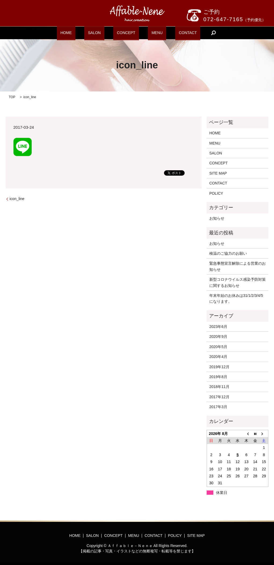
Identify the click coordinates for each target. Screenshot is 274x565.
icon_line (17, 199)
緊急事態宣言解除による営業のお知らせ (237, 266)
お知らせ (216, 218)
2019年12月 (219, 367)
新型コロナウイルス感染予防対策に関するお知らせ (237, 282)
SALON (101, 33)
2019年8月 (218, 377)
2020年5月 (218, 347)
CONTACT (173, 33)
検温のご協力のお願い (228, 253)
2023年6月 (218, 326)
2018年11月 (219, 387)
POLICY (216, 193)
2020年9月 (218, 336)
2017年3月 (218, 407)
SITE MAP (218, 173)
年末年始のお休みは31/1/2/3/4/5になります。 (236, 298)
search (195, 33)
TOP (12, 97)
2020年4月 (218, 356)
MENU (149, 33)
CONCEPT (126, 33)
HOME (80, 33)
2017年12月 (219, 397)
